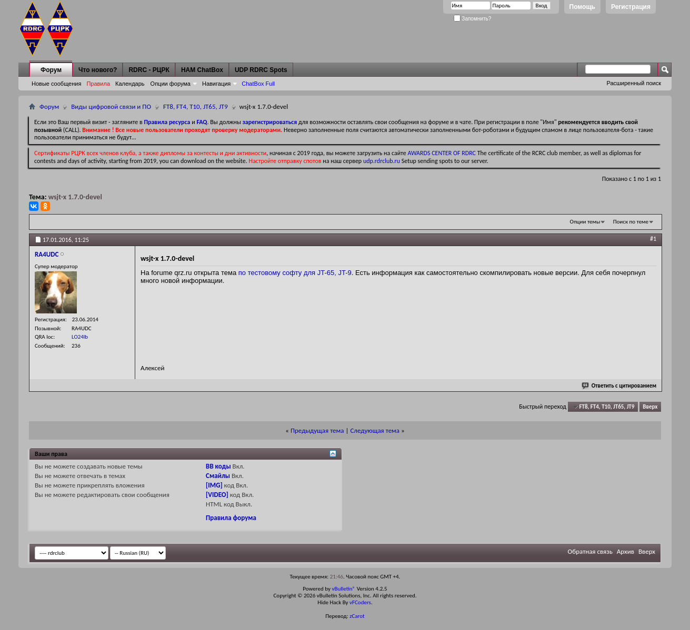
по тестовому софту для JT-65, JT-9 (295, 273)
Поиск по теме (630, 221)
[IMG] (214, 485)
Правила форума (231, 518)
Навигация (216, 83)
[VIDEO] (217, 495)
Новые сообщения (56, 83)
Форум (51, 70)
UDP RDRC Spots (261, 70)
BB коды (218, 466)
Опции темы (585, 221)
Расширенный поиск (633, 83)
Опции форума (171, 83)
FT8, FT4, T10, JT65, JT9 (195, 106)
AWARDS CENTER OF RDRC (441, 153)
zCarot (357, 616)
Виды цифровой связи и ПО (111, 106)
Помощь (582, 7)
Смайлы (218, 476)
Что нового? (97, 70)
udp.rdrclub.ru (381, 161)
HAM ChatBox (202, 70)
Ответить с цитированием (619, 385)
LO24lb (80, 336)
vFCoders (360, 602)
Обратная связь (590, 551)
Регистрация (631, 7)
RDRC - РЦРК (148, 70)
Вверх (650, 406)
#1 (653, 238)
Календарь (130, 83)
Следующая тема (374, 430)
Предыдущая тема (317, 430)
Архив (625, 551)
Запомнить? (473, 19)
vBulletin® (343, 588)
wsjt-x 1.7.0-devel (75, 196)
